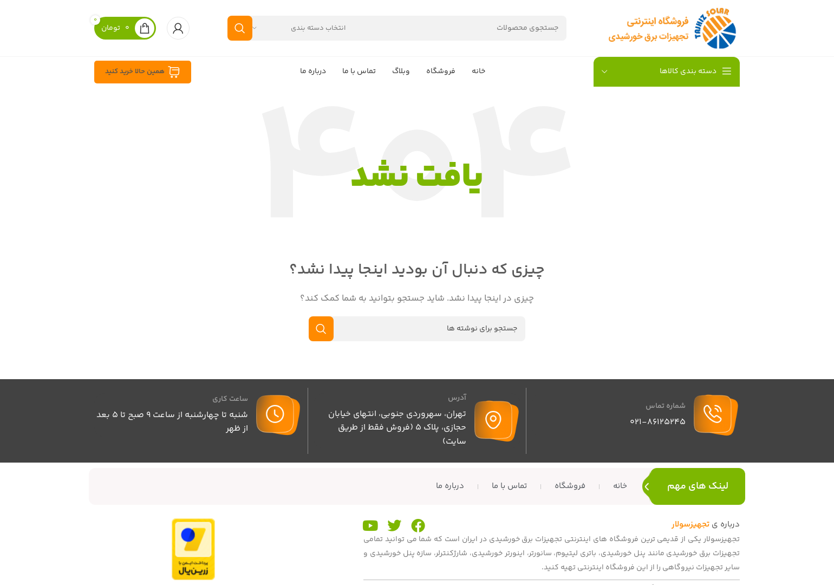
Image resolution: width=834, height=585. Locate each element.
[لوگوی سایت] (672, 28)
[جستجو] (396, 28)
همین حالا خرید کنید (142, 72)
